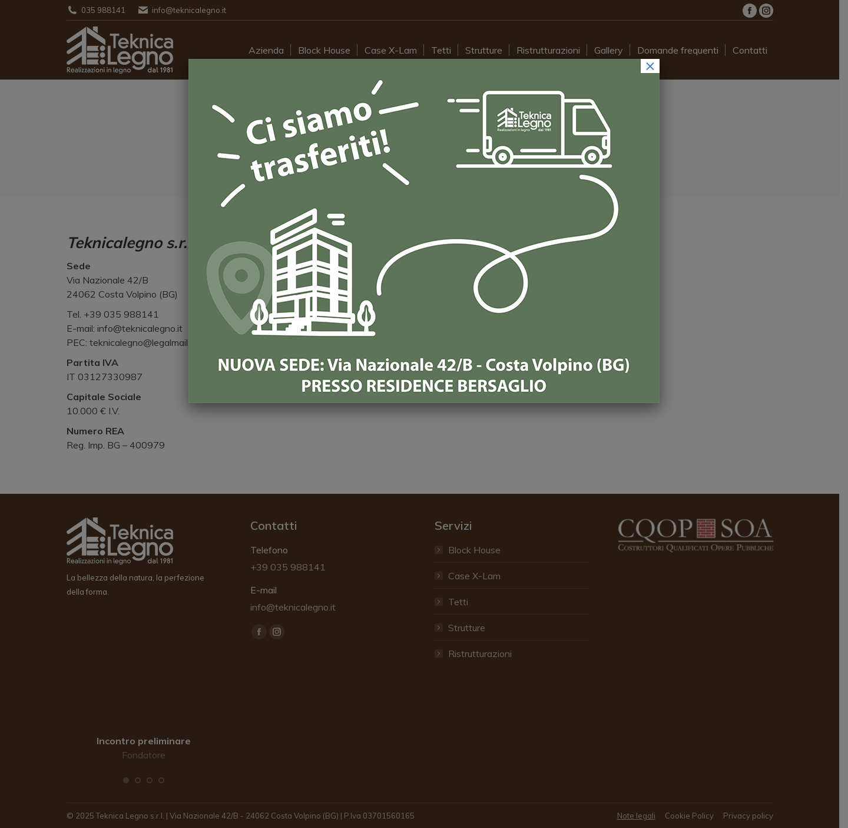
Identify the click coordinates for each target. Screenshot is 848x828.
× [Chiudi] (650, 66)
